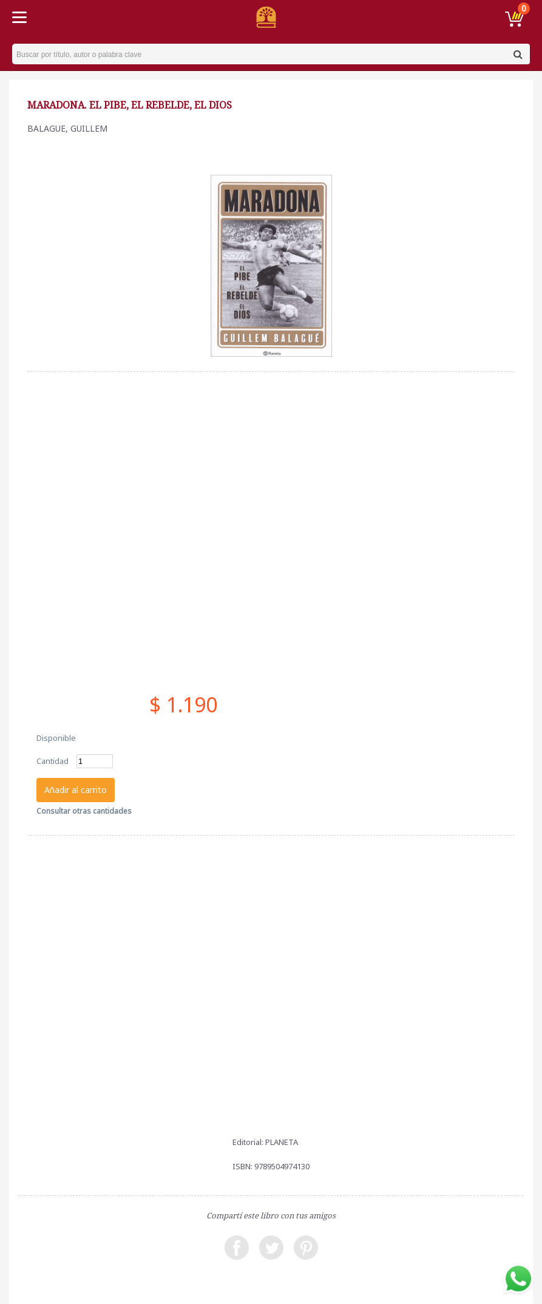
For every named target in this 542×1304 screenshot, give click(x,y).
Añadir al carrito (75, 790)
